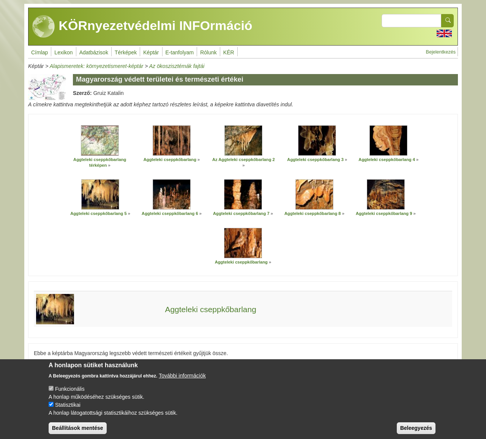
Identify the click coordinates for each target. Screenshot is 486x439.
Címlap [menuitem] (39, 52)
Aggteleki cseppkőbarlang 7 (241, 213)
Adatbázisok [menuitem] (93, 52)
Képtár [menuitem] (151, 52)
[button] (100, 140)
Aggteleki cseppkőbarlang (170, 159)
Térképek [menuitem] (126, 52)
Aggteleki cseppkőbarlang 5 (98, 213)
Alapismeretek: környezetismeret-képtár (97, 66)
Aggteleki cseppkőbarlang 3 (315, 159)
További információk (182, 381)
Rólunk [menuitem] (208, 52)
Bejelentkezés (441, 52)
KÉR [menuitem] (228, 52)
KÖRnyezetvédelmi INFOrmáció (142, 26)
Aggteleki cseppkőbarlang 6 (170, 213)
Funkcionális (70, 395)
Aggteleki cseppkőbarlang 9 (384, 213)
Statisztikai (67, 410)
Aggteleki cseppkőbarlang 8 (312, 213)
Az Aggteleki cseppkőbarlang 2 (243, 159)
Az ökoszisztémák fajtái (177, 66)
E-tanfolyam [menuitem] (180, 52)
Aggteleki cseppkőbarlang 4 (386, 159)
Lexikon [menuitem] (63, 52)
